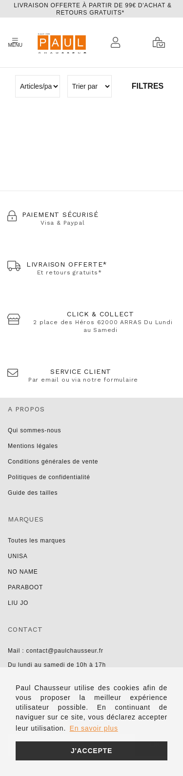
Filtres (147, 86)
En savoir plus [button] (94, 728)
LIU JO (18, 603)
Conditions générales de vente (53, 461)
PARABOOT (25, 587)
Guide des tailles (33, 492)
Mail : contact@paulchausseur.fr (55, 650)
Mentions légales (33, 446)
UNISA (18, 556)
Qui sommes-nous (34, 430)
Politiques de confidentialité (49, 477)
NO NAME (23, 571)
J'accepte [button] (91, 751)
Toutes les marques (36, 540)
